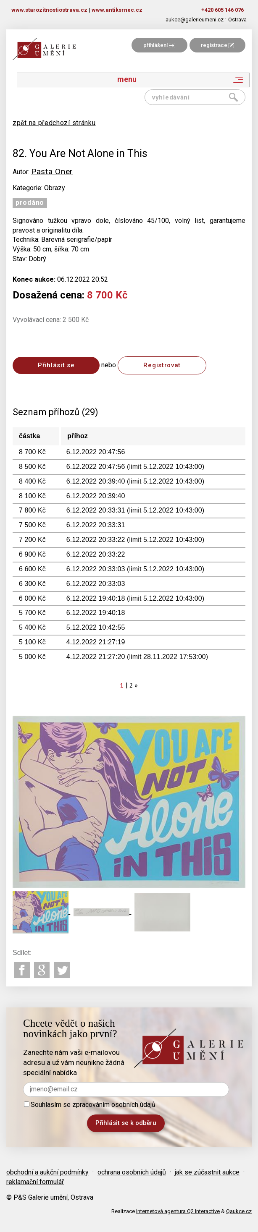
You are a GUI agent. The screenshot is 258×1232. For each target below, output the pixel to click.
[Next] (136, 685)
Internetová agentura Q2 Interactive (178, 1211)
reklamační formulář (35, 1182)
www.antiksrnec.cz (117, 10)
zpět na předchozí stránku (54, 123)
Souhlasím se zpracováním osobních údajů (89, 1105)
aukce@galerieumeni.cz (195, 19)
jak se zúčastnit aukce (207, 1172)
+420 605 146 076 (222, 10)
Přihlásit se (56, 365)
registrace (217, 45)
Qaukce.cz (239, 1211)
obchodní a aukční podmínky (47, 1172)
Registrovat (162, 365)
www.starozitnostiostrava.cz (49, 10)
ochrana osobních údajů (131, 1172)
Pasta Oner (52, 171)
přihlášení (159, 45)
